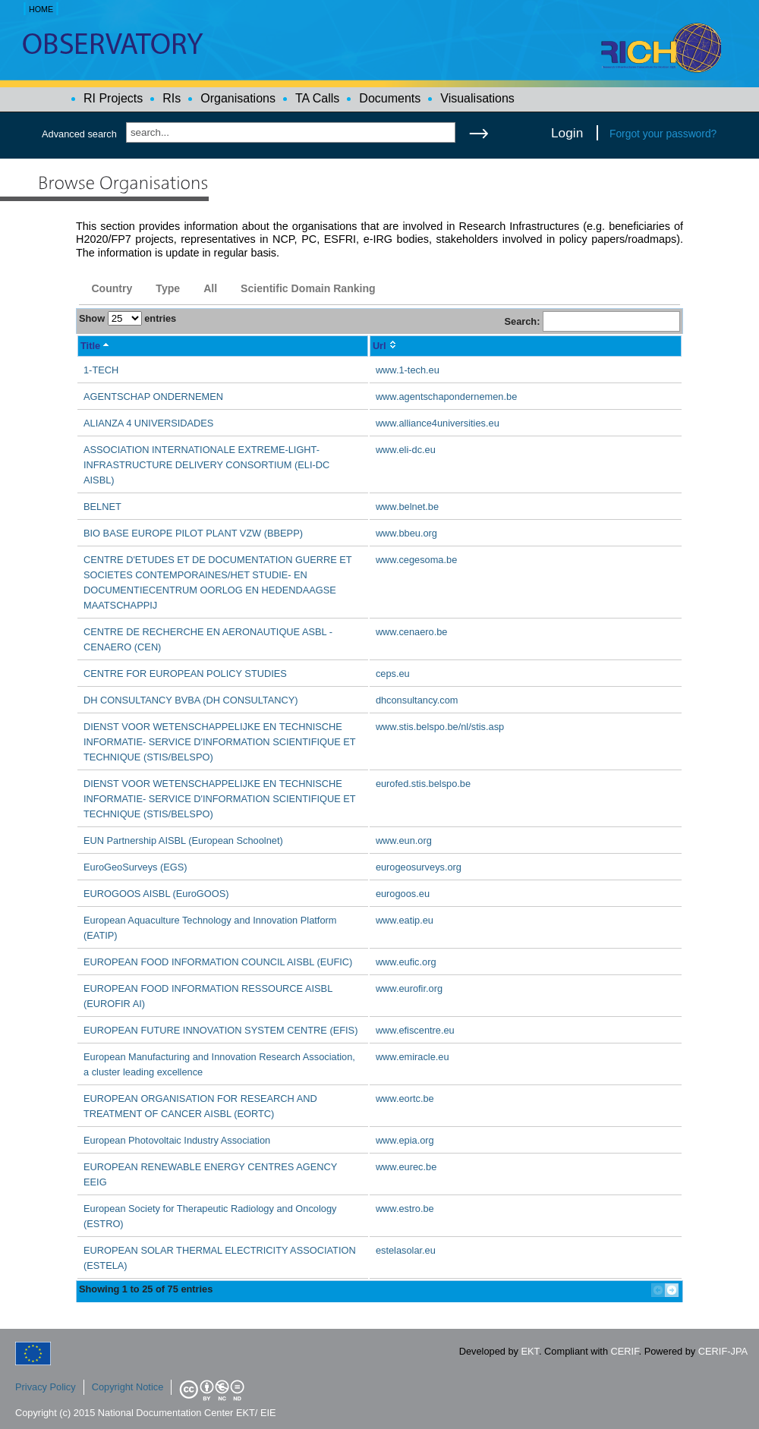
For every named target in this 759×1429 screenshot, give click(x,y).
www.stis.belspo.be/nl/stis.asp (440, 726)
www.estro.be (405, 1208)
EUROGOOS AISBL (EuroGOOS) (156, 893)
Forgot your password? (662, 133)
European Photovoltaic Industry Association (176, 1140)
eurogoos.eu (403, 893)
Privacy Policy (45, 1387)
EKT (530, 1351)
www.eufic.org (406, 962)
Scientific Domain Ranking (308, 288)
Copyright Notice (128, 1387)
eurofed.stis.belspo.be (423, 783)
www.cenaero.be (412, 631)
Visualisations (477, 98)
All (210, 288)
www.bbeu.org (406, 533)
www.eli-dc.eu (406, 449)
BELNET (102, 506)
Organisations (238, 98)
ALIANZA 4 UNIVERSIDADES (148, 423)
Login (567, 132)
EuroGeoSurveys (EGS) (135, 867)
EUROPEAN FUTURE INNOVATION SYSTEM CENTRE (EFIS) (220, 1030)
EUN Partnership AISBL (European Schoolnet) (183, 840)
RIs (171, 98)
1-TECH (100, 370)
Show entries (127, 318)
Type (168, 288)
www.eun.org (404, 840)
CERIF (625, 1351)
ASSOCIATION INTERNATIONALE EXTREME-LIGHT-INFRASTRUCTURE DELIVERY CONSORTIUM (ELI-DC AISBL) (206, 465)
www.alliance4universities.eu (437, 423)
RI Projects (113, 98)
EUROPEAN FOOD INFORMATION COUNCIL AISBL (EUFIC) (217, 962)
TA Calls (317, 98)
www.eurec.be (406, 1166)
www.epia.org (405, 1140)
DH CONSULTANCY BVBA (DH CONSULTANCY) (190, 700)
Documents (389, 98)
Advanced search (79, 134)
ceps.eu (393, 673)
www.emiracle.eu (412, 1056)
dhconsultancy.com (417, 700)
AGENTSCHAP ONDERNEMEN (153, 396)
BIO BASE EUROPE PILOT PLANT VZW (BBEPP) (193, 533)
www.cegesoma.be (416, 559)
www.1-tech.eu (407, 370)
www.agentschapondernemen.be (446, 396)
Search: (592, 321)
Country (111, 288)
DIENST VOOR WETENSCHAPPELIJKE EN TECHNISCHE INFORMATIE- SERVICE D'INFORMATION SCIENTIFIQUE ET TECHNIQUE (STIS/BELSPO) (219, 742)
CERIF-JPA (723, 1351)
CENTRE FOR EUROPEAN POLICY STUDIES (185, 673)
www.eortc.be (405, 1098)
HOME (41, 9)
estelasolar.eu (406, 1250)
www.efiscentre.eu (415, 1030)
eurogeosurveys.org (418, 867)
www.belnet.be (407, 506)
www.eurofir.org (409, 988)
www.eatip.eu (404, 920)
